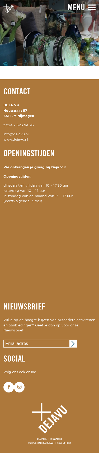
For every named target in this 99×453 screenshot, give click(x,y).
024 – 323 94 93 (20, 125)
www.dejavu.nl (15, 139)
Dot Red (67, 443)
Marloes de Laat (45, 443)
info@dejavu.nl (16, 134)
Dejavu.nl (42, 439)
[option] (49, 33)
